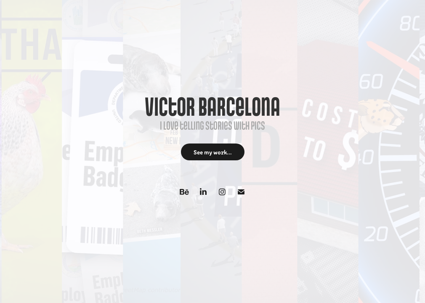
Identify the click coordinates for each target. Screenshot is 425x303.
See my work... (213, 152)
